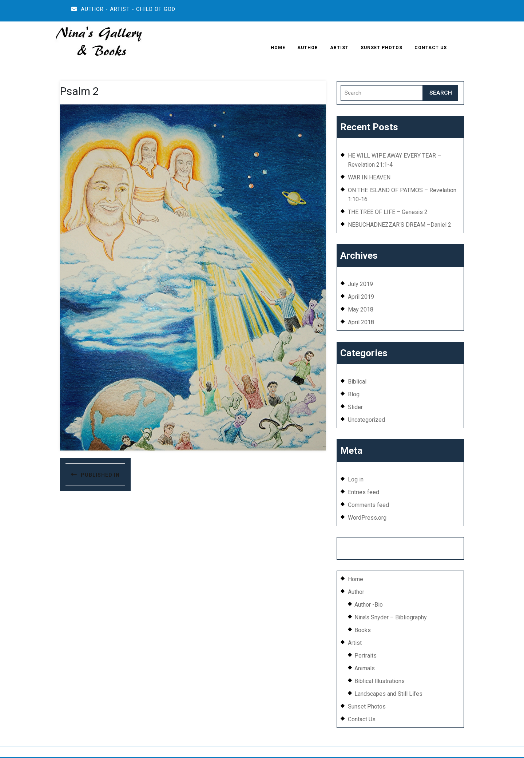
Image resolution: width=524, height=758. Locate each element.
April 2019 (361, 296)
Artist (339, 47)
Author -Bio (368, 604)
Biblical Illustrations (379, 681)
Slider (355, 407)
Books (362, 630)
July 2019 (360, 284)
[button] (98, 42)
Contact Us (430, 47)
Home (278, 47)
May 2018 (360, 309)
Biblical (357, 381)
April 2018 (361, 322)
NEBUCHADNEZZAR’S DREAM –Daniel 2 (399, 224)
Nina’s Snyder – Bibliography (390, 617)
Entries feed (363, 492)
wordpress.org (282, 751)
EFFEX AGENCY (417, 545)
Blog (354, 394)
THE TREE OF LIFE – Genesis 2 (388, 212)
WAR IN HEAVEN (369, 177)
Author (307, 47)
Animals (364, 668)
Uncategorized (366, 419)
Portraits (365, 655)
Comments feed (368, 504)
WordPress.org (367, 517)
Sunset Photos (381, 47)
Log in (356, 479)
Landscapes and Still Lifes (388, 693)
